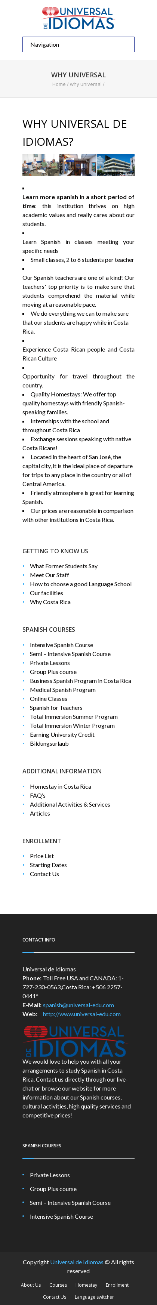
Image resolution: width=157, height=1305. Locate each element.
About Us (31, 1285)
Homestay (86, 1285)
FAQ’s (38, 795)
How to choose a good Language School (81, 583)
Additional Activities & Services (70, 804)
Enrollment (117, 1285)
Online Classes (48, 698)
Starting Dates (48, 864)
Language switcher (94, 1297)
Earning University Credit (62, 734)
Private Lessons (50, 662)
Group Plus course (53, 671)
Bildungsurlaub (49, 743)
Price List (42, 855)
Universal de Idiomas (77, 1261)
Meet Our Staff (49, 574)
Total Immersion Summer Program (74, 716)
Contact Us (44, 873)
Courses (58, 1285)
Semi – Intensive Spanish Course (70, 653)
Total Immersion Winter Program (72, 725)
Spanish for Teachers (56, 707)
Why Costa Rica (50, 601)
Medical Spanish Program (63, 689)
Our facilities (46, 592)
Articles (40, 813)
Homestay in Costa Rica (60, 786)
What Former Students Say (64, 565)
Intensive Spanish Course (61, 644)
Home (59, 84)
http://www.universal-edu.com (82, 1013)
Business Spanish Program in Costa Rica (80, 680)
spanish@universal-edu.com (78, 1004)
